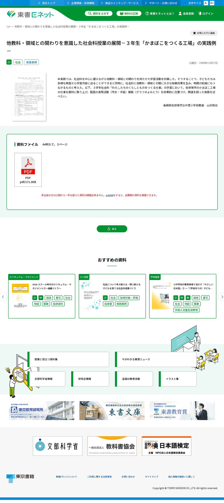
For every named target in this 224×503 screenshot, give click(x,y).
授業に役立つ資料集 (50, 366)
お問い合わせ (140, 480)
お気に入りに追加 (203, 34)
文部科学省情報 (47, 385)
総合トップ (46, 3)
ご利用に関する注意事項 (107, 480)
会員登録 (186, 13)
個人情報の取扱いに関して (201, 480)
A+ (212, 3)
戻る (112, 233)
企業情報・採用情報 (80, 3)
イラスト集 (175, 385)
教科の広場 (129, 13)
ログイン (205, 13)
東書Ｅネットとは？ (159, 13)
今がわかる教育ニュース (140, 366)
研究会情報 (87, 385)
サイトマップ (167, 480)
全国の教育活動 (134, 385)
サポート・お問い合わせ (161, 3)
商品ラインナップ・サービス (119, 3)
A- (206, 3)
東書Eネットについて (69, 480)
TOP (9, 26)
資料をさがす (98, 13)
